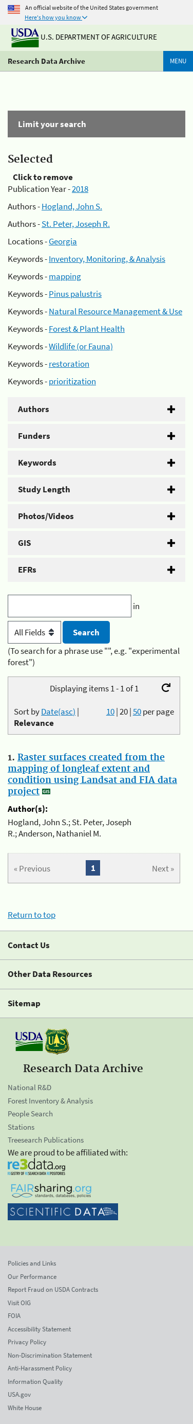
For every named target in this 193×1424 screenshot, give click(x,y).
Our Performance (32, 1276)
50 (137, 711)
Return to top (31, 914)
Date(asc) (58, 711)
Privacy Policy (27, 1342)
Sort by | (46, 717)
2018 (80, 188)
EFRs (27, 569)
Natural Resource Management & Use (115, 311)
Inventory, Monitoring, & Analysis (107, 258)
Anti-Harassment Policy (40, 1368)
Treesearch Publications (46, 1140)
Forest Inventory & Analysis (50, 1101)
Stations (21, 1127)
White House (25, 1407)
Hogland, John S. (72, 206)
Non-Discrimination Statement (50, 1355)
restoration (69, 363)
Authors (33, 409)
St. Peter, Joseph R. (76, 223)
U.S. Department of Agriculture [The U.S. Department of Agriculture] (84, 37)
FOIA (14, 1315)
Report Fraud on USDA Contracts (53, 1289)
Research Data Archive (46, 61)
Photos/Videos (46, 516)
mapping (65, 276)
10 (110, 711)
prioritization (72, 381)
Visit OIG (19, 1302)
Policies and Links (32, 1263)
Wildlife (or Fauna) (81, 346)
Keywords (37, 462)
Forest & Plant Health (87, 328)
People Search (30, 1113)
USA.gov (19, 1394)
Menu (178, 61)
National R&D (29, 1087)
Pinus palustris (75, 293)
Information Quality (35, 1381)
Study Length (44, 489)
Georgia (63, 241)
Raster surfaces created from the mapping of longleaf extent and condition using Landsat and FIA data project (92, 774)
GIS (24, 542)
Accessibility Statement (39, 1329)
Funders (34, 435)
